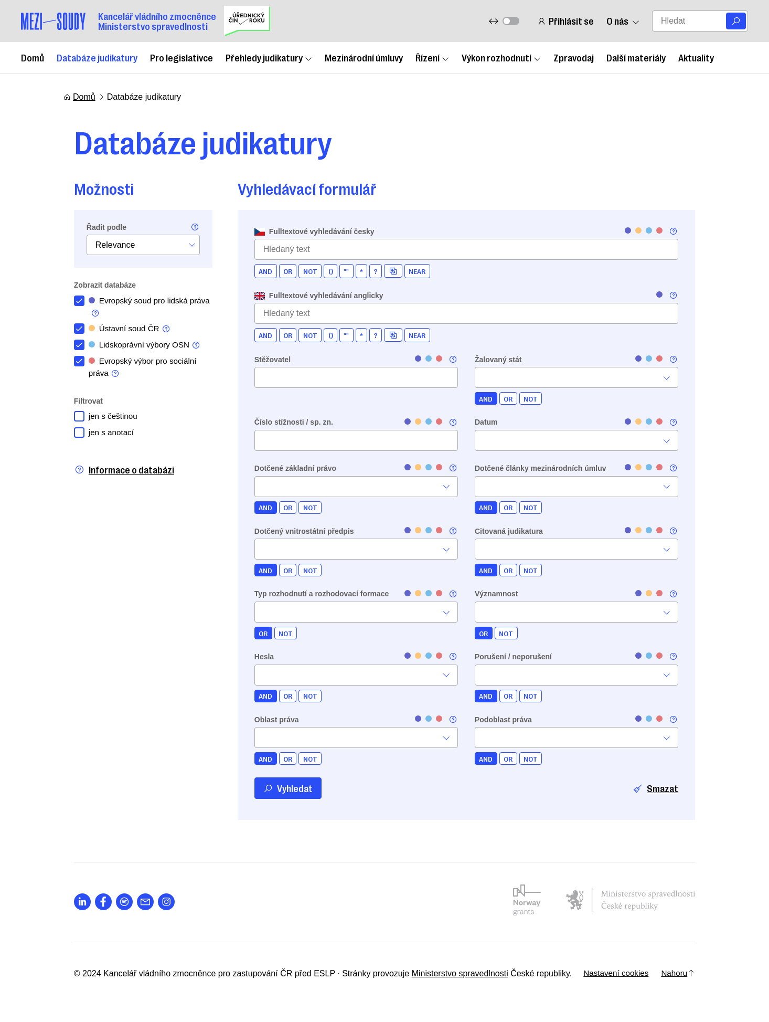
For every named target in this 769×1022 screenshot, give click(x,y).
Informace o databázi (113, 474)
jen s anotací (102, 437)
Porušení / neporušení (513, 656)
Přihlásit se (565, 20)
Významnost (496, 594)
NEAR (407, 271)
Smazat (666, 788)
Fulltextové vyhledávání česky (304, 231)
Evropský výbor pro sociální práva (134, 371)
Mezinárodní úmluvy (364, 57)
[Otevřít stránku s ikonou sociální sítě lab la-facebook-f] (92, 902)
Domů (32, 57)
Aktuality (696, 57)
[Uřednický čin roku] (247, 21)
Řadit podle (96, 227)
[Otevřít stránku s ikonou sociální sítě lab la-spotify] (113, 902)
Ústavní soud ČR (121, 330)
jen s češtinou (104, 420)
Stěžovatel (262, 359)
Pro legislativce (181, 57)
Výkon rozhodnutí (501, 57)
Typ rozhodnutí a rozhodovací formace (311, 594)
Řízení (432, 57)
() (320, 271)
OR (277, 271)
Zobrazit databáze (94, 285)
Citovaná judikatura (509, 531)
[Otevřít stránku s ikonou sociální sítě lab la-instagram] (155, 902)
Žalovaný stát (498, 359)
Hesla (253, 656)
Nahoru (688, 973)
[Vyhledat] (736, 21)
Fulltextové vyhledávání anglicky (308, 295)
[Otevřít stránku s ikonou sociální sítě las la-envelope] (134, 902)
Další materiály (636, 57)
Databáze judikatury (97, 57)
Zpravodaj (573, 57)
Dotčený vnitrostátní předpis (294, 531)
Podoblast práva (503, 719)
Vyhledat (277, 788)
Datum (486, 422)
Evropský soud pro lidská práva (130, 308)
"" (336, 271)
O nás (622, 20)
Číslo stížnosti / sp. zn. (283, 422)
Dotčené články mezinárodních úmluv (540, 468)
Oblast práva (266, 719)
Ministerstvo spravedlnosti (449, 973)
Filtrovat (77, 405)
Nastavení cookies (623, 973)
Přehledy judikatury (269, 57)
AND (255, 271)
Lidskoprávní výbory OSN (136, 347)
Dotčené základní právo (285, 468)
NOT (300, 271)
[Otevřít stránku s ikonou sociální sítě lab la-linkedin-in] (71, 902)
